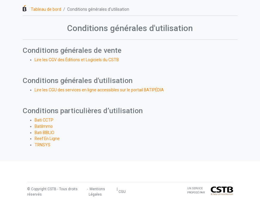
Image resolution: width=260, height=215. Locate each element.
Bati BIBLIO (44, 132)
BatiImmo (44, 126)
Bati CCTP (44, 120)
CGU (122, 192)
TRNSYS (42, 144)
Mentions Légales (97, 191)
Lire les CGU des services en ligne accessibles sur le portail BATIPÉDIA (99, 89)
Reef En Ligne (47, 138)
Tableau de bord (46, 9)
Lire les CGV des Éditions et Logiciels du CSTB (77, 59)
